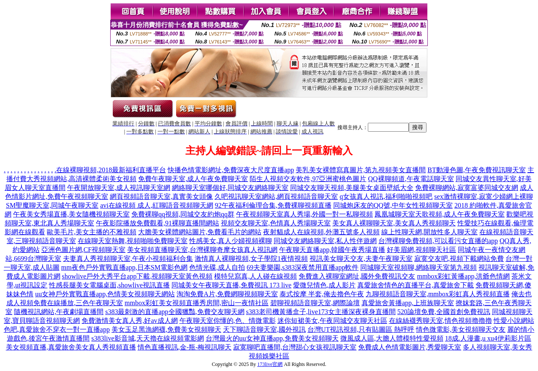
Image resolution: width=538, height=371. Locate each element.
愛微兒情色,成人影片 (324, 285)
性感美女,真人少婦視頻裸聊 (230, 240)
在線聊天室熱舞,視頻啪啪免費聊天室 (132, 240)
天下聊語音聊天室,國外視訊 (264, 329)
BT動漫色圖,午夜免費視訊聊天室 (476, 169)
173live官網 (270, 364)
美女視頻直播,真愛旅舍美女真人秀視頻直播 (71, 347)
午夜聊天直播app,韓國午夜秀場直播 (332, 249)
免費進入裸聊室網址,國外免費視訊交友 (357, 276)
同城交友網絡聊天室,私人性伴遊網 (325, 240)
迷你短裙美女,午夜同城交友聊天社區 (332, 320)
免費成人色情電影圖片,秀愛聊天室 (409, 347)
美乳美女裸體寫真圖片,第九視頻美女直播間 (361, 169)
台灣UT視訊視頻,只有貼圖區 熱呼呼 (360, 329)
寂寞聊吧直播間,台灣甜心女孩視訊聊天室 (294, 347)
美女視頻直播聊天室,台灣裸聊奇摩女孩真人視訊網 (202, 249)
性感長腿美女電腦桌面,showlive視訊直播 (109, 285)
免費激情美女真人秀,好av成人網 (129, 320)
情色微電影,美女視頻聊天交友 (460, 329)
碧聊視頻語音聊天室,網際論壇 (315, 302)
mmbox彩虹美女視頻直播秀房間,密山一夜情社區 (197, 302)
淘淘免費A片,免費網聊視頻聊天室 (227, 294)
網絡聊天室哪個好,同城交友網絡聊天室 (230, 187)
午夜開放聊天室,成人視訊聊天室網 (118, 187)
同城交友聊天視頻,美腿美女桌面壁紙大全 (351, 187)
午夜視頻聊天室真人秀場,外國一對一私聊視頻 (304, 214)
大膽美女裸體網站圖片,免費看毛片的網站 (199, 232)
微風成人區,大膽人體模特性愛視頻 (391, 338)
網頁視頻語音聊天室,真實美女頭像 (161, 196)
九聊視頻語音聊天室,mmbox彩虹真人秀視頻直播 (438, 294)
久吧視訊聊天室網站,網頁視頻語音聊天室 (276, 196)
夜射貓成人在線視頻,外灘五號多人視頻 (321, 232)
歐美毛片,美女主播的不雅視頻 (91, 232)
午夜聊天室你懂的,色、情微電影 (227, 320)
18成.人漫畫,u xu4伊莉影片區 (488, 338)
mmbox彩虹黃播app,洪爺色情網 (463, 276)
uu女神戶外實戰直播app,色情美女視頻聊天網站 (105, 294)
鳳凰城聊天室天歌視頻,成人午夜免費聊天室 (440, 214)
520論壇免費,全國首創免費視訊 (443, 311)
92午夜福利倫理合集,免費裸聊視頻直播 (273, 205)
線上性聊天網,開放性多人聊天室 (429, 232)
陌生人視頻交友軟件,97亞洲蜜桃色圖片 (308, 178)
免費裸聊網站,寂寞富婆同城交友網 (466, 187)
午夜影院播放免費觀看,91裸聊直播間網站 (157, 223)
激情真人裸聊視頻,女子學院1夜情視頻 (251, 258)
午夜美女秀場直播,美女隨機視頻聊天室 (71, 214)
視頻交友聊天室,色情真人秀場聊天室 (276, 223)
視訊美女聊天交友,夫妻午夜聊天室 (361, 258)
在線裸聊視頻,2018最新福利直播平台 (111, 169)
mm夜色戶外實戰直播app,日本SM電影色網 (124, 267)
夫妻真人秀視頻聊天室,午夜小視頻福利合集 (128, 258)
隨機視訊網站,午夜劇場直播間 (58, 311)
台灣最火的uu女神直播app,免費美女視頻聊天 (272, 338)
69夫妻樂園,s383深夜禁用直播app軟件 (303, 267)
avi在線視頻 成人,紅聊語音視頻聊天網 (156, 205)
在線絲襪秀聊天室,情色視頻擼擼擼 (440, 320)
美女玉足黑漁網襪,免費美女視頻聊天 (166, 329)
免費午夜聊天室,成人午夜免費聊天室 (193, 178)
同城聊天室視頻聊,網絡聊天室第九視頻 (418, 267)
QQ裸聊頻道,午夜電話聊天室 (411, 178)
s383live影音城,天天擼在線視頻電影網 (147, 338)
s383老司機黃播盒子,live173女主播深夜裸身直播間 (321, 311)
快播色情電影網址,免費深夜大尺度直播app (231, 169)
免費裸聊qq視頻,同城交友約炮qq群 (182, 214)
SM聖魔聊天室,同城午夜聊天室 (52, 205)
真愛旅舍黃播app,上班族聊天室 (407, 302)
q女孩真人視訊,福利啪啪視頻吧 (386, 196)
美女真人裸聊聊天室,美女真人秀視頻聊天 (394, 223)
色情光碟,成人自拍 (217, 267)
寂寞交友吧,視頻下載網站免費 (459, 258)
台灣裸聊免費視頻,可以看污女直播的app (438, 240)
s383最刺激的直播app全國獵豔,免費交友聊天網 (174, 311)
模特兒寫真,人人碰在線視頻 (255, 276)
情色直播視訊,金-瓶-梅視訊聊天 (185, 347)
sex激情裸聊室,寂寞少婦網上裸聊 (483, 196)
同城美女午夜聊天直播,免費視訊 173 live (231, 285)
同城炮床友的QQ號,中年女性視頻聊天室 (393, 205)
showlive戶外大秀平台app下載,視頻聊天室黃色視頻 (137, 276)
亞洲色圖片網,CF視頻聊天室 (83, 249)
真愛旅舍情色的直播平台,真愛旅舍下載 (415, 285)
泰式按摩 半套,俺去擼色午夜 (322, 294)
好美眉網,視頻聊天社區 (421, 249)
